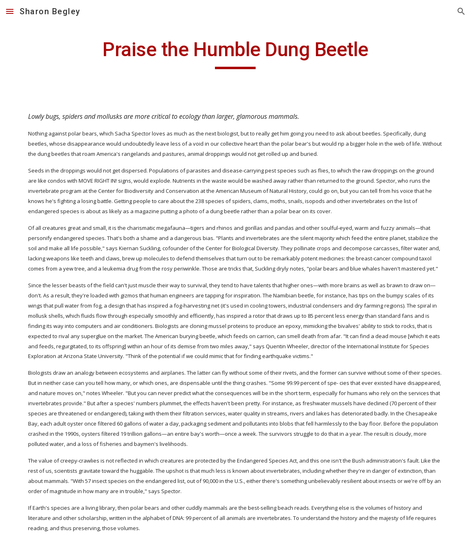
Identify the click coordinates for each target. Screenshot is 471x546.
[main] (235, 53)
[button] (10, 11)
